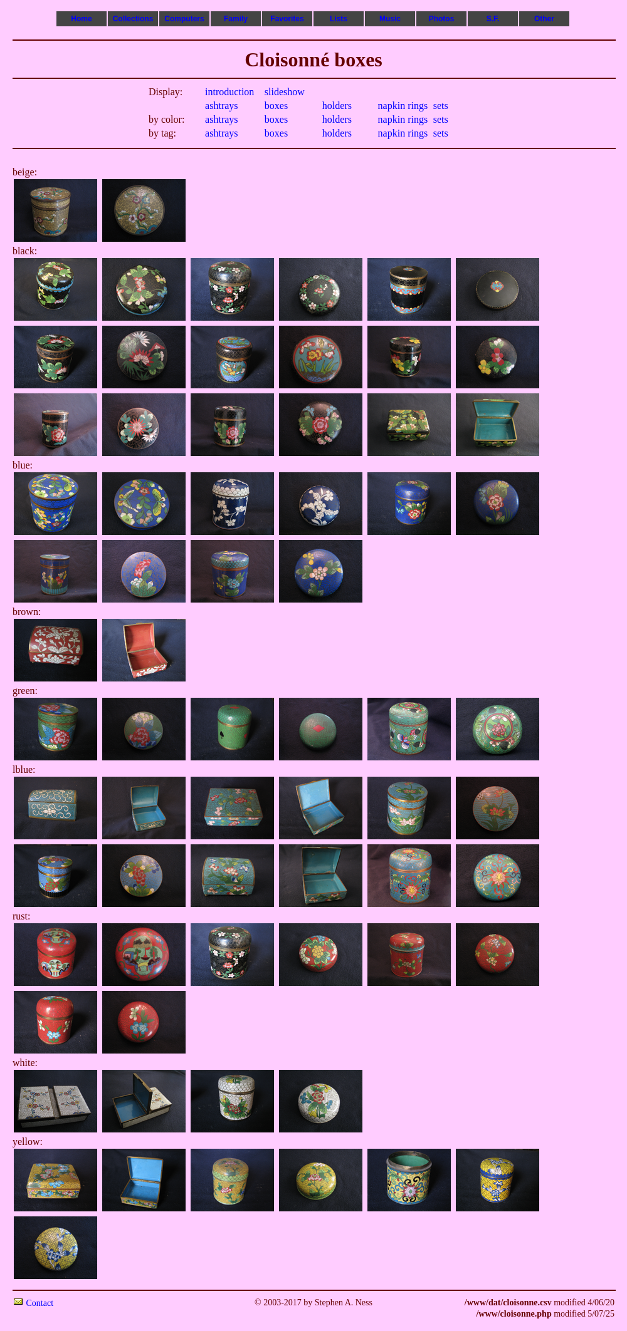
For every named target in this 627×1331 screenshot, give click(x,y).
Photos (442, 18)
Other (544, 18)
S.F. (493, 18)
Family (236, 18)
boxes (276, 105)
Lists (338, 18)
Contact (40, 1303)
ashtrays (221, 105)
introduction (229, 91)
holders (337, 105)
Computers (184, 18)
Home (81, 18)
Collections (133, 18)
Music (390, 18)
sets (440, 105)
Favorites (286, 18)
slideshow (285, 91)
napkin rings (403, 105)
